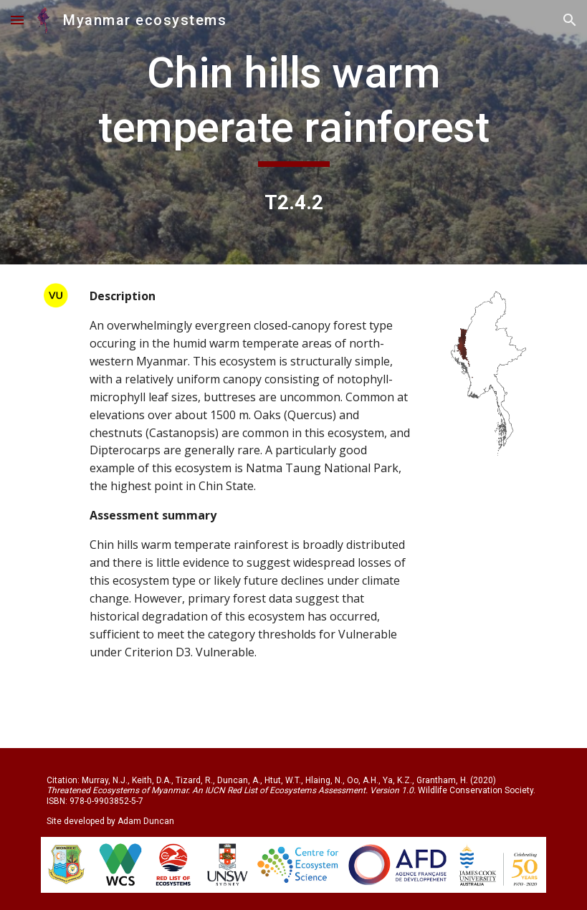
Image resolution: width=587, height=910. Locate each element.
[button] (17, 19)
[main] (293, 106)
